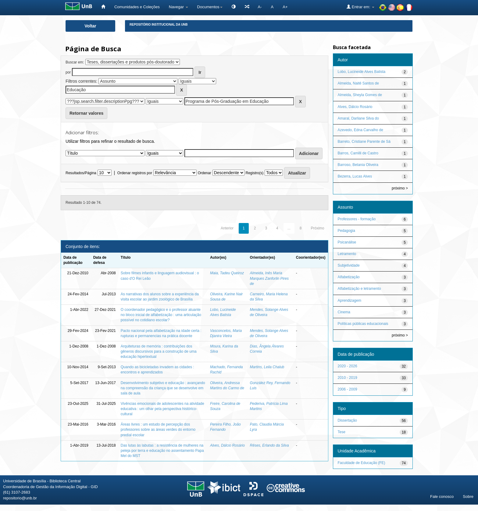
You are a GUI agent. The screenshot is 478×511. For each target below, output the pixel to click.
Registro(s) (254, 173)
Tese (341, 432)
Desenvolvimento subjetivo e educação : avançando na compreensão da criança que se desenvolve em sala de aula (163, 388)
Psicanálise (347, 242)
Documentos (210, 7)
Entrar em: (360, 6)
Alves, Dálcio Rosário (227, 445)
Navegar (178, 7)
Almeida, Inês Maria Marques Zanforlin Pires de (269, 278)
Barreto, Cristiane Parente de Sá (364, 141)
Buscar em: (75, 62)
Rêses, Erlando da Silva (269, 445)
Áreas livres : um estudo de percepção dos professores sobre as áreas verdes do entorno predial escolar (158, 429)
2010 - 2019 (347, 378)
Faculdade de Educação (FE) (361, 463)
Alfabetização (349, 277)
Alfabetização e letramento (359, 288)
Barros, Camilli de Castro (358, 153)
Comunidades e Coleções (137, 7)
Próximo (317, 228)
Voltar (90, 25)
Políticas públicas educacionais (363, 324)
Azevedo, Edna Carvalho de (360, 130)
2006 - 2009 (347, 389)
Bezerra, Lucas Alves (355, 176)
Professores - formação (357, 219)
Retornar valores (86, 113)
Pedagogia (346, 231)
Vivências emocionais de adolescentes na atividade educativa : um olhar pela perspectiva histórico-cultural (162, 408)
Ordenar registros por (134, 173)
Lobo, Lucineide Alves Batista (362, 72)
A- (260, 7)
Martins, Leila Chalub (267, 367)
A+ (285, 7)
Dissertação (347, 420)
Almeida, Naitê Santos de (358, 83)
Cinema (344, 312)
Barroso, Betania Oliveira (358, 165)
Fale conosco (442, 496)
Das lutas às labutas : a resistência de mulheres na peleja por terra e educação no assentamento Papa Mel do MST (162, 450)
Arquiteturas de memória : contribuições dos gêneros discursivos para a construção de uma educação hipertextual (159, 351)
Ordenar (204, 173)
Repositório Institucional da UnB (159, 24)
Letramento (347, 254)
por (68, 72)
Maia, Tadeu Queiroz (227, 273)
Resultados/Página (81, 173)
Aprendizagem (349, 300)
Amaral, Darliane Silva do (358, 118)
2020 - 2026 (347, 366)
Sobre (468, 496)
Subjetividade (349, 265)
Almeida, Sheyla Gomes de (360, 95)
